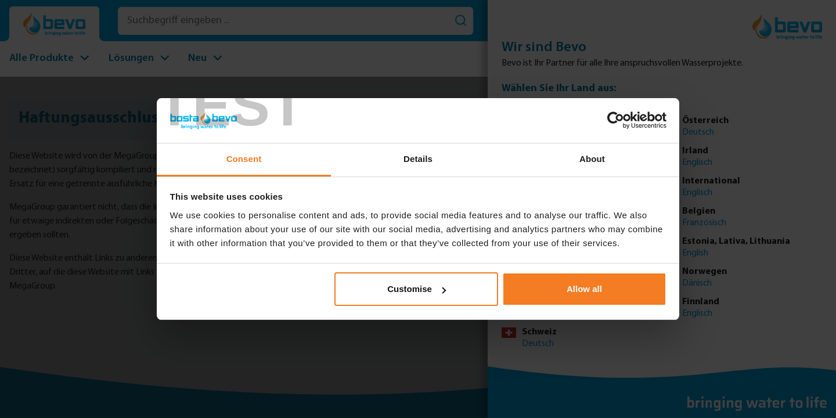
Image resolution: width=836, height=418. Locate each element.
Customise (416, 289)
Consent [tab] (244, 159)
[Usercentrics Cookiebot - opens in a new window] (615, 120)
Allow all (584, 289)
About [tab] (592, 159)
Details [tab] (418, 159)
